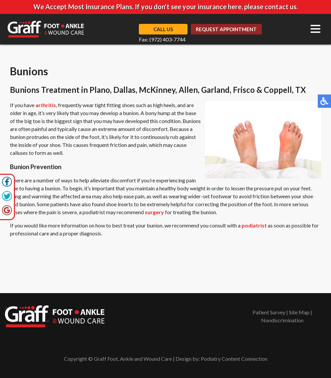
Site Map (299, 312)
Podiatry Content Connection (234, 358)
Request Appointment (226, 29)
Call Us (163, 29)
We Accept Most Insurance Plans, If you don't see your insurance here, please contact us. (165, 7)
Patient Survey (268, 312)
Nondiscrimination (282, 320)
